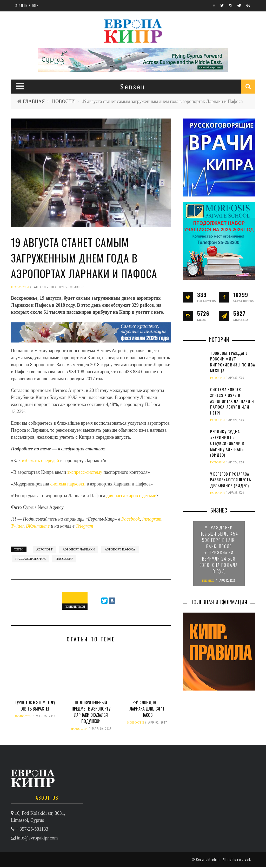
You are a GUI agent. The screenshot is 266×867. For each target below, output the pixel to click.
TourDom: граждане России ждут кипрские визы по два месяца (232, 361)
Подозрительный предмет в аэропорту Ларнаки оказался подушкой (91, 711)
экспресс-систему (84, 472)
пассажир (64, 559)
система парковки (68, 484)
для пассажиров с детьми (132, 495)
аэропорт (44, 549)
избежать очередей (41, 460)
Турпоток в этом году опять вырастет (35, 705)
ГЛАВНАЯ (34, 101)
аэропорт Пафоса (120, 549)
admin (216, 859)
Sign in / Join (27, 5)
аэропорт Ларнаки (79, 549)
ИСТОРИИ (217, 378)
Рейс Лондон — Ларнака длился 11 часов (147, 708)
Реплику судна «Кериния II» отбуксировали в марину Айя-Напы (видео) (227, 443)
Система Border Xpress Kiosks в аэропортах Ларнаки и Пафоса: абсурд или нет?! (232, 401)
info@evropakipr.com (37, 837)
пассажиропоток (30, 559)
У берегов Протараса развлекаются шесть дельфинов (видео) (230, 479)
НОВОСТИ (63, 101)
